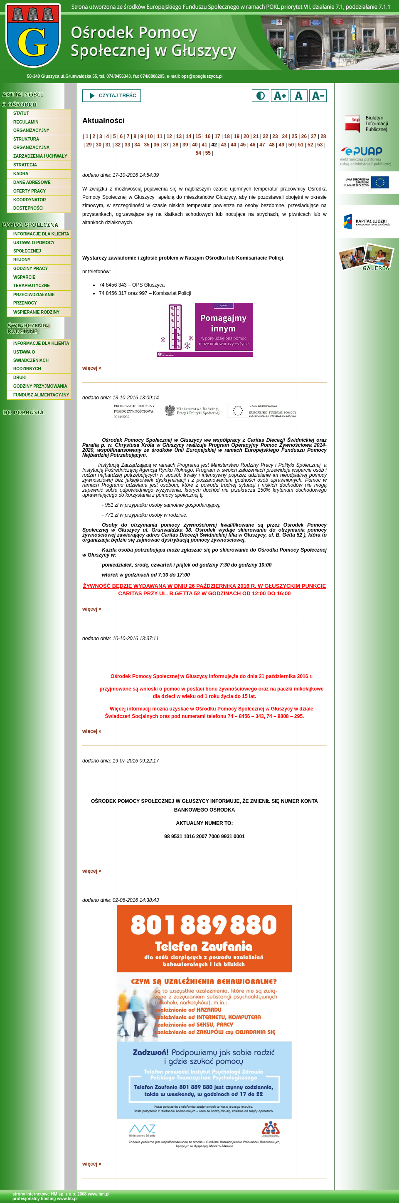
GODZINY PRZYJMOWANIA (40, 386)
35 (146, 145)
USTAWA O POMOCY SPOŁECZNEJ (33, 246)
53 (320, 145)
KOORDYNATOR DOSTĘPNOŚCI (29, 204)
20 (246, 136)
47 (262, 145)
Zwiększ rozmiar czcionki (279, 95)
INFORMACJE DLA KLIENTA (41, 234)
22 (265, 136)
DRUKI (20, 377)
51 (300, 145)
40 (194, 145)
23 (275, 136)
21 (256, 136)
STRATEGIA (25, 165)
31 (108, 145)
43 (224, 145)
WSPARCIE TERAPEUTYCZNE (31, 281)
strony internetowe (30, 1194)
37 (166, 145)
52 (310, 145)
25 (294, 136)
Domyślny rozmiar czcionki (299, 95)
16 (207, 136)
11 (159, 136)
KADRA (20, 173)
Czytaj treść (111, 96)
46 (252, 145)
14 (188, 136)
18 (227, 136)
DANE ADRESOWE (32, 182)
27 (313, 136)
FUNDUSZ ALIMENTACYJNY (41, 395)
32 (118, 145)
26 (304, 136)
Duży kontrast (260, 95)
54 (198, 153)
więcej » (91, 368)
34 (137, 145)
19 (236, 136)
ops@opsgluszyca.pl (201, 76)
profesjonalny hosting (34, 1198)
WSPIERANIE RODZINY (36, 312)
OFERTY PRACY (29, 191)
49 (281, 145)
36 (156, 145)
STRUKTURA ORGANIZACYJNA (31, 143)
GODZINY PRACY (30, 268)
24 (285, 136)
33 (127, 145)
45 (243, 145)
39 (185, 145)
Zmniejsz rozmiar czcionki (318, 95)
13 (179, 136)
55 (208, 153)
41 (204, 145)
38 (175, 145)
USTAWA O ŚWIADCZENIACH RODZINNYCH (31, 360)
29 (88, 145)
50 (291, 145)
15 (198, 136)
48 (271, 145)
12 (169, 136)
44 (233, 145)
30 (98, 145)
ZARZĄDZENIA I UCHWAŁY (40, 156)
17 (217, 136)
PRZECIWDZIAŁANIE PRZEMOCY (33, 298)
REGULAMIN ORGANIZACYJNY (31, 126)
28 (323, 136)
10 (150, 136)
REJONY (21, 259)
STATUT (21, 113)
